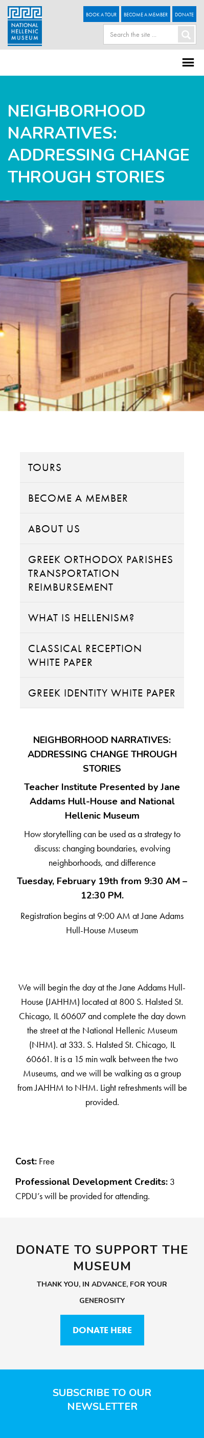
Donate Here (102, 1330)
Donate (184, 14)
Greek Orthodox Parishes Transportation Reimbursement (100, 573)
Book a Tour (101, 14)
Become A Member (146, 14)
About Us (54, 528)
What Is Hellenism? (81, 617)
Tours (45, 467)
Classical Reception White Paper (85, 655)
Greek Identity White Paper (102, 693)
